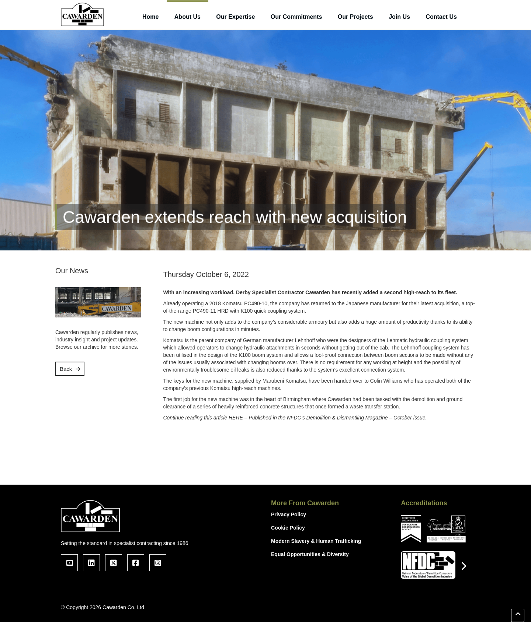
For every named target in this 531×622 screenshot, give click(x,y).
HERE (236, 418)
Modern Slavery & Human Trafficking (316, 541)
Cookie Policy (288, 528)
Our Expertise (235, 17)
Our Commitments (296, 17)
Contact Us (441, 17)
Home (150, 17)
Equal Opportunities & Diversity (310, 554)
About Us (187, 17)
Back (66, 369)
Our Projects (355, 17)
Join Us (399, 17)
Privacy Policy (288, 514)
